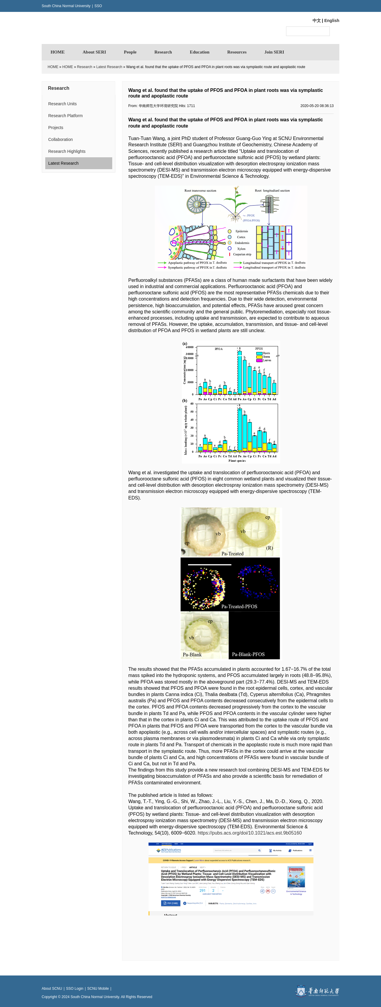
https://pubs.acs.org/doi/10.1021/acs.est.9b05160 (250, 832)
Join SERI (274, 52)
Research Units (62, 103)
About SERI (94, 52)
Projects (55, 127)
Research (163, 52)
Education (200, 52)
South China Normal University (66, 6)
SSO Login (74, 988)
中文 (317, 20)
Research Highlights (66, 151)
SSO (98, 6)
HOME (58, 52)
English (331, 20)
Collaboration (60, 139)
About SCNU (52, 988)
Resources (237, 52)
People (130, 52)
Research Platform (65, 115)
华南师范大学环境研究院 (100, 28)
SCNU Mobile (98, 988)
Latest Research (109, 67)
